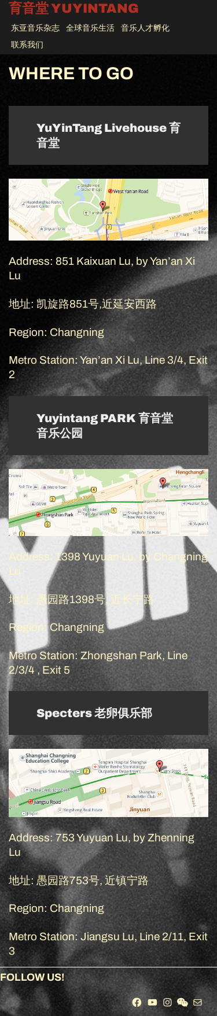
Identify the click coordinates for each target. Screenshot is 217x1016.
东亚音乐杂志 (35, 28)
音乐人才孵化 (145, 28)
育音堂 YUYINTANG (74, 9)
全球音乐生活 (90, 28)
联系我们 (27, 44)
